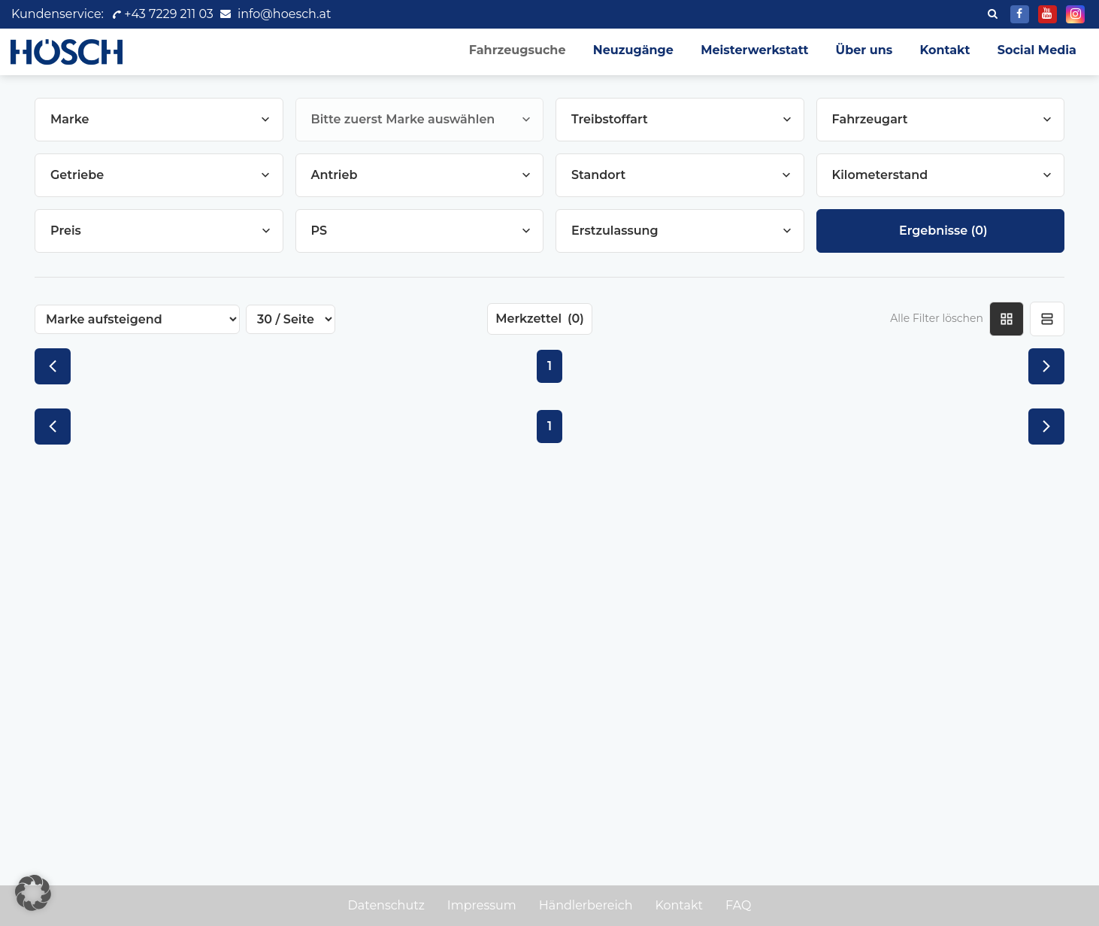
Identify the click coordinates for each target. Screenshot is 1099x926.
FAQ (738, 905)
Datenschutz (386, 905)
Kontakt (945, 50)
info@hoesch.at (284, 14)
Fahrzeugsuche (517, 50)
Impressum (481, 905)
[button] (33, 893)
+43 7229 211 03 (162, 14)
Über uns (864, 50)
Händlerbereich (586, 905)
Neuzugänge (633, 50)
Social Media (1037, 50)
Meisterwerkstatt (754, 50)
